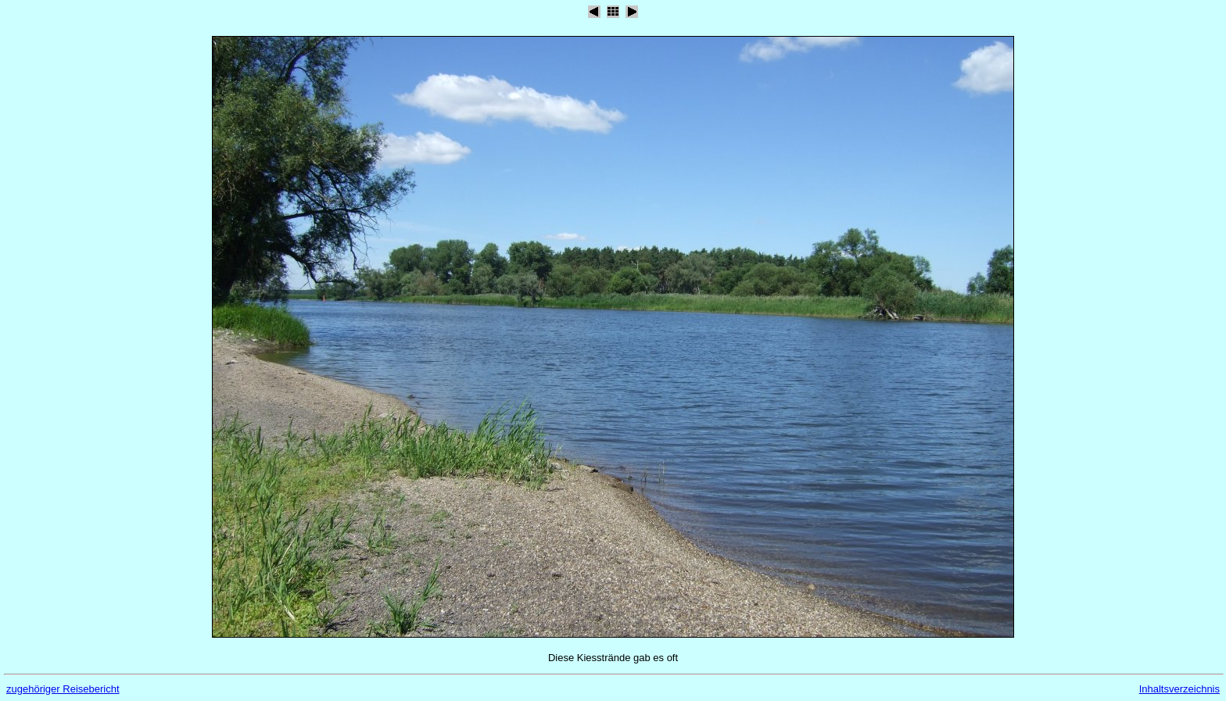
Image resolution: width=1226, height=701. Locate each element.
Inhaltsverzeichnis (1179, 689)
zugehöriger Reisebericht (63, 689)
